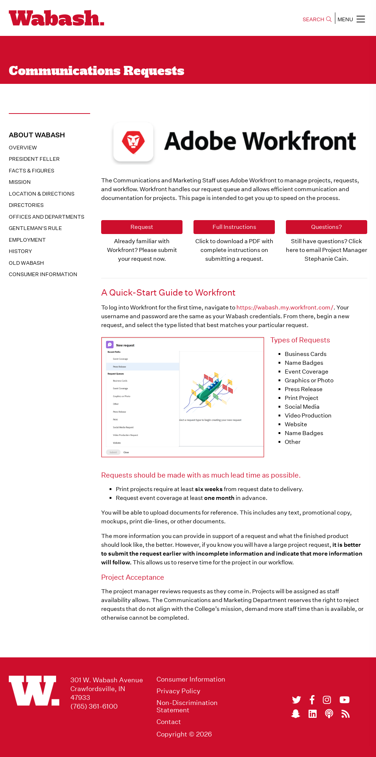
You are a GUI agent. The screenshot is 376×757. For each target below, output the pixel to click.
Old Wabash (26, 263)
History (20, 251)
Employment (27, 240)
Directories (26, 205)
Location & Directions (41, 193)
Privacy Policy (178, 691)
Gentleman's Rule (35, 228)
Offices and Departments (46, 217)
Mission (20, 182)
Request (141, 226)
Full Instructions (234, 226)
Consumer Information (43, 274)
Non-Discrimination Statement (187, 706)
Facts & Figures (31, 170)
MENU (351, 19)
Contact (168, 722)
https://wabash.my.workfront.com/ (284, 307)
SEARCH (317, 19)
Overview (23, 147)
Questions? (326, 226)
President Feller (34, 159)
